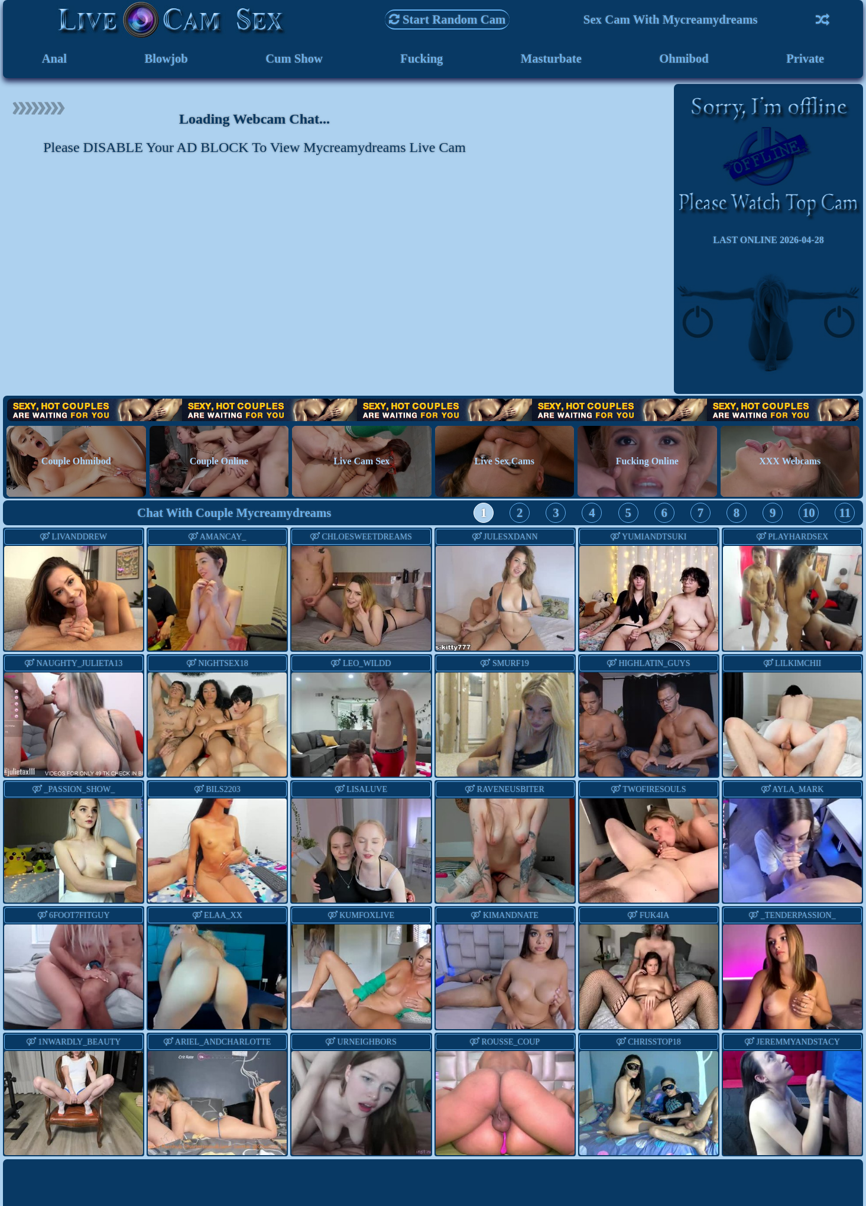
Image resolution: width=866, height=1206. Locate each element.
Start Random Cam (447, 19)
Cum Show (294, 59)
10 (809, 513)
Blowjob (166, 59)
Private (805, 59)
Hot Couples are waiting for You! (432, 410)
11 (845, 513)
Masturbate (551, 59)
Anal (54, 59)
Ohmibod (684, 59)
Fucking (421, 59)
